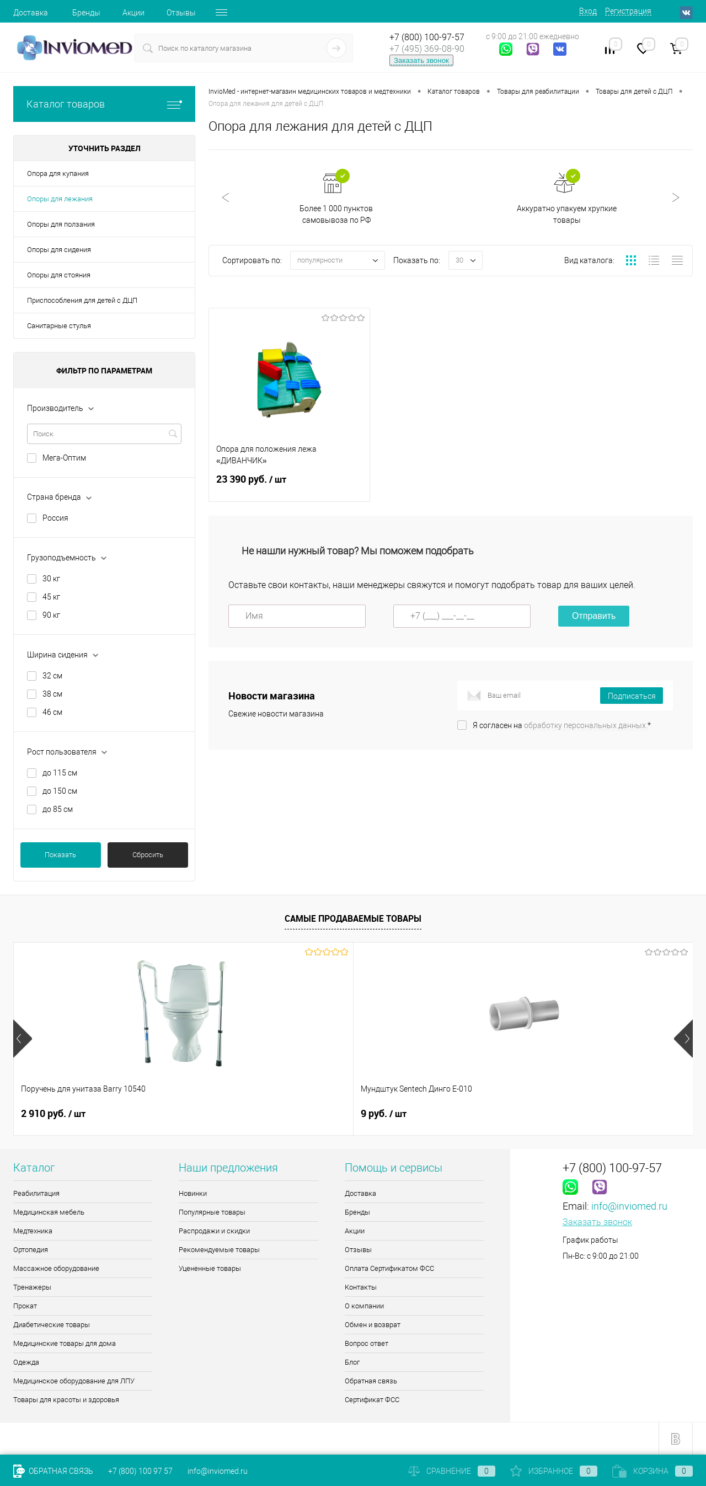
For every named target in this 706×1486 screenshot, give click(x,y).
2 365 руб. (393, 1114)
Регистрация (628, 11)
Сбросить (147, 855)
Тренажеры (32, 1287)
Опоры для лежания (60, 199)
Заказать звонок (421, 60)
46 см (52, 712)
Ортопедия (30, 1250)
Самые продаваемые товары (353, 918)
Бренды (86, 12)
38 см (52, 693)
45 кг (51, 596)
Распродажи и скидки (214, 1231)
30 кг (51, 578)
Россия (55, 518)
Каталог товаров (104, 104)
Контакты (361, 1287)
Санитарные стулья (59, 326)
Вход (588, 11)
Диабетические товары (51, 1325)
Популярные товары (212, 1212)
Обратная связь (371, 1381)
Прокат (25, 1306)
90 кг (51, 615)
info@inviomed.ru (629, 1206)
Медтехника (32, 1231)
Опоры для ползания (61, 224)
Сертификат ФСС (372, 1400)
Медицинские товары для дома (64, 1343)
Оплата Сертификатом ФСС (389, 1268)
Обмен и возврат (372, 1325)
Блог (352, 1362)
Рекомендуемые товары (219, 1250)
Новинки (193, 1193)
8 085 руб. (563, 1114)
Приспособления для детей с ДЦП (82, 300)
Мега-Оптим (64, 457)
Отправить (594, 617)
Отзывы (181, 12)
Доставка (30, 12)
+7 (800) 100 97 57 (140, 1471)
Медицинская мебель (48, 1212)
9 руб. (214, 1114)
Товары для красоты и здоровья (66, 1400)
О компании (364, 1306)
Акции (133, 12)
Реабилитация (36, 1193)
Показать (60, 855)
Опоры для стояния (58, 275)
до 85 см (57, 809)
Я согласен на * (562, 727)
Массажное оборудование (56, 1268)
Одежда (26, 1362)
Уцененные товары (210, 1268)
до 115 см (59, 772)
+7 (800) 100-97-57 (426, 37)
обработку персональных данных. (586, 727)
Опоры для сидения (59, 249)
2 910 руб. (53, 1114)
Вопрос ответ (366, 1343)
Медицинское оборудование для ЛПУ (74, 1381)
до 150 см (59, 791)
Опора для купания (58, 173)
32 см (52, 675)
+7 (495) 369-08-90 (426, 49)
